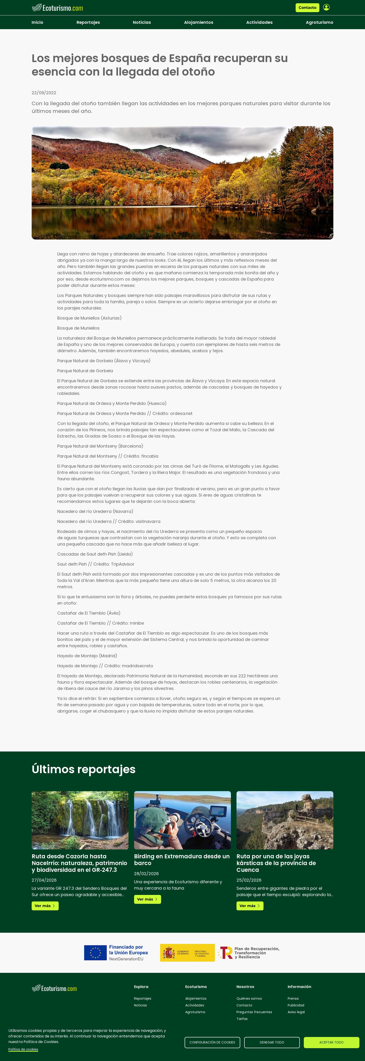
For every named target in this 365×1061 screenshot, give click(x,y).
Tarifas (242, 1018)
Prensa (293, 998)
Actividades (259, 22)
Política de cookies (23, 1049)
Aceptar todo (331, 1042)
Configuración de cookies (212, 1042)
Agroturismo (319, 22)
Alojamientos (198, 22)
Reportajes (88, 22)
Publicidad (296, 1005)
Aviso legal (296, 1012)
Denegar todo (272, 1042)
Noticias (142, 22)
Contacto (307, 7)
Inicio (37, 22)
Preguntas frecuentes (254, 1012)
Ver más (45, 906)
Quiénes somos (249, 998)
